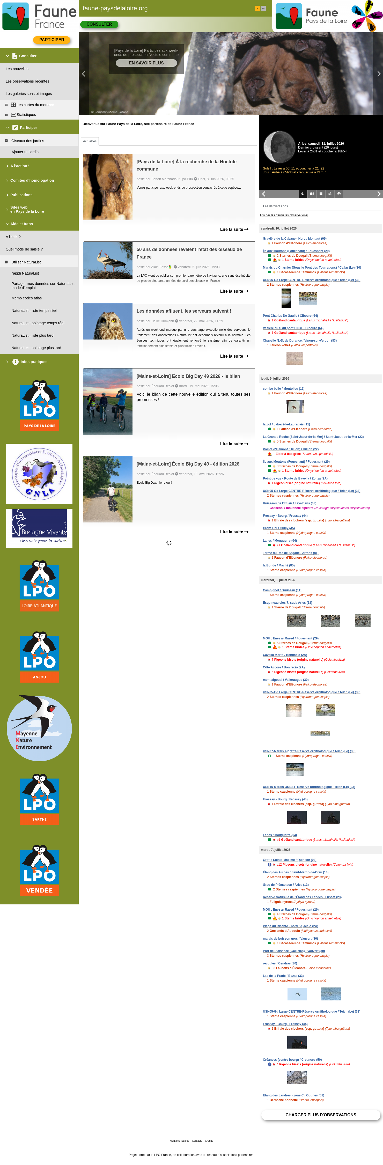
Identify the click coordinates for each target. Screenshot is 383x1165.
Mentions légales (179, 1140)
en (263, 8)
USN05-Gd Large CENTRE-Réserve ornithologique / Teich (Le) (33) (311, 280)
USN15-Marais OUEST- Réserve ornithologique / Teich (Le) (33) (309, 787)
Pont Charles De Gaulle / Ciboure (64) (290, 316)
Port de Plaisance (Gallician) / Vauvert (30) (294, 951)
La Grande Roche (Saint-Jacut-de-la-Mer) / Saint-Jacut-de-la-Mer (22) (313, 437)
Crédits (209, 1140)
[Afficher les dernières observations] (283, 215)
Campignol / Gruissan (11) (282, 590)
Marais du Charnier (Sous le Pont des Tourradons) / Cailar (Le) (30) (312, 267)
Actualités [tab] (90, 141)
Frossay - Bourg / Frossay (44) (285, 516)
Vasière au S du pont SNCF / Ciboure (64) (293, 328)
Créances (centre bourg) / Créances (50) (292, 1059)
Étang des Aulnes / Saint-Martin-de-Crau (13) (296, 872)
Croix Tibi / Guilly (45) (279, 528)
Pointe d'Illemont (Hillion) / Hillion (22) (291, 449)
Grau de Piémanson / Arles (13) (286, 885)
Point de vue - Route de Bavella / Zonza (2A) (295, 478)
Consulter (99, 24)
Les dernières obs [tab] (275, 206)
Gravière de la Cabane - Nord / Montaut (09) (295, 238)
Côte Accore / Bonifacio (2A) (284, 667)
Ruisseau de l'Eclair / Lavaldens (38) (289, 503)
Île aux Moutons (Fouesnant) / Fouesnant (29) (296, 251)
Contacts (197, 1140)
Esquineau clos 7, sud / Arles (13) (287, 602)
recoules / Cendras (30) (280, 963)
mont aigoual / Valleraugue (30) (286, 680)
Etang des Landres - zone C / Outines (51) (293, 1095)
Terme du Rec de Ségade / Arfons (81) (291, 553)
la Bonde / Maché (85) (279, 565)
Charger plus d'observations (320, 1115)
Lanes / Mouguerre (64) (280, 540)
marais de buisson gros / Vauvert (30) (290, 938)
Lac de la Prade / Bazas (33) (283, 976)
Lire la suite (234, 229)
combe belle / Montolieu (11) (284, 388)
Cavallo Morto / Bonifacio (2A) (285, 655)
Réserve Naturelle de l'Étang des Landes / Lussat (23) (302, 897)
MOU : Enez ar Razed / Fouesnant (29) (291, 638)
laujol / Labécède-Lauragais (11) (286, 424)
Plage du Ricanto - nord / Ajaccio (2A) (290, 926)
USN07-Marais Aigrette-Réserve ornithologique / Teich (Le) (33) (309, 751)
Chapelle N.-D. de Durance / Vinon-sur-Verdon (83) (300, 340)
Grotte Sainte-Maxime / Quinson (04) (289, 860)
